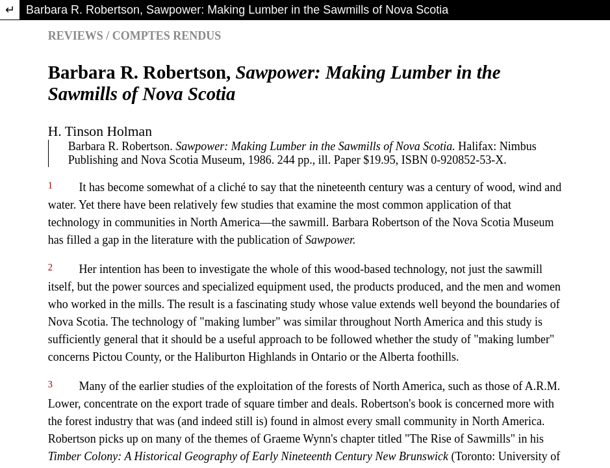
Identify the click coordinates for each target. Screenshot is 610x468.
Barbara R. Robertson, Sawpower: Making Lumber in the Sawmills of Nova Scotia (237, 9)
